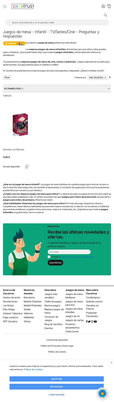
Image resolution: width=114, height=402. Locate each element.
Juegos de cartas (74, 320)
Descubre (50, 290)
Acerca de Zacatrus (9, 292)
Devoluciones (10, 301)
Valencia (28, 313)
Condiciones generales (57, 340)
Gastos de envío (11, 297)
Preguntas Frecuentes (92, 314)
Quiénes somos (94, 301)
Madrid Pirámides (33, 305)
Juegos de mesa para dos (74, 303)
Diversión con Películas (13, 149)
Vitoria (27, 321)
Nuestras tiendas (29, 292)
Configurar (57, 394)
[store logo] (22, 7)
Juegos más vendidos (51, 296)
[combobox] (57, 22)
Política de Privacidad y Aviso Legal (57, 346)
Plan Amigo (9, 309)
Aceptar (56, 378)
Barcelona (29, 297)
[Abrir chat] (103, 394)
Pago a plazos (10, 317)
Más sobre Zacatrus (92, 292)
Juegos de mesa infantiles (74, 310)
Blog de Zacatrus (53, 324)
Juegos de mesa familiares (74, 296)
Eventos (49, 328)
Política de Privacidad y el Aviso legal (77, 257)
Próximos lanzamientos (72, 326)
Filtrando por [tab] (12, 88)
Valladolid (29, 317)
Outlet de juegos (53, 301)
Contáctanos (93, 297)
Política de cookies (33, 369)
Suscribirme (55, 262)
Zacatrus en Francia (92, 307)
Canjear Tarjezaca (12, 313)
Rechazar (56, 386)
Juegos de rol (72, 316)
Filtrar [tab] (7, 77)
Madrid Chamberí (33, 301)
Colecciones (72, 331)
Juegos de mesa (74, 290)
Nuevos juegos (52, 305)
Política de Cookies (57, 351)
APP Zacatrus (10, 321)
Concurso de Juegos (51, 318)
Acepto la (73, 257)
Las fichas (8, 305)
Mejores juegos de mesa (54, 311)
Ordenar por (80, 77)
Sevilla (27, 309)
